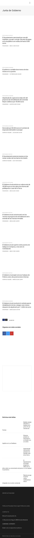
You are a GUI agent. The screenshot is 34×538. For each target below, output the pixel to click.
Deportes (4, 182)
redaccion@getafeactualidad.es (14, 527)
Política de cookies (25, 506)
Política (10, 154)
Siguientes (11, 320)
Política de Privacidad (7, 506)
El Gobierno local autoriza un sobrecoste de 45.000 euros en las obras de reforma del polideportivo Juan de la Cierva (16, 186)
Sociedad (10, 35)
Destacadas (5, 35)
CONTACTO (5, 512)
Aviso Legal (17, 506)
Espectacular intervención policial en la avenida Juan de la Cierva (26, 452)
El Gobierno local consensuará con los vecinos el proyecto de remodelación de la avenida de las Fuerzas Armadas (15, 216)
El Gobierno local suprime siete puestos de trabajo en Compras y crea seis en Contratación (16, 246)
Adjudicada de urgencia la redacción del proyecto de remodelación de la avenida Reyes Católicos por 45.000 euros (15, 100)
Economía (10, 67)
